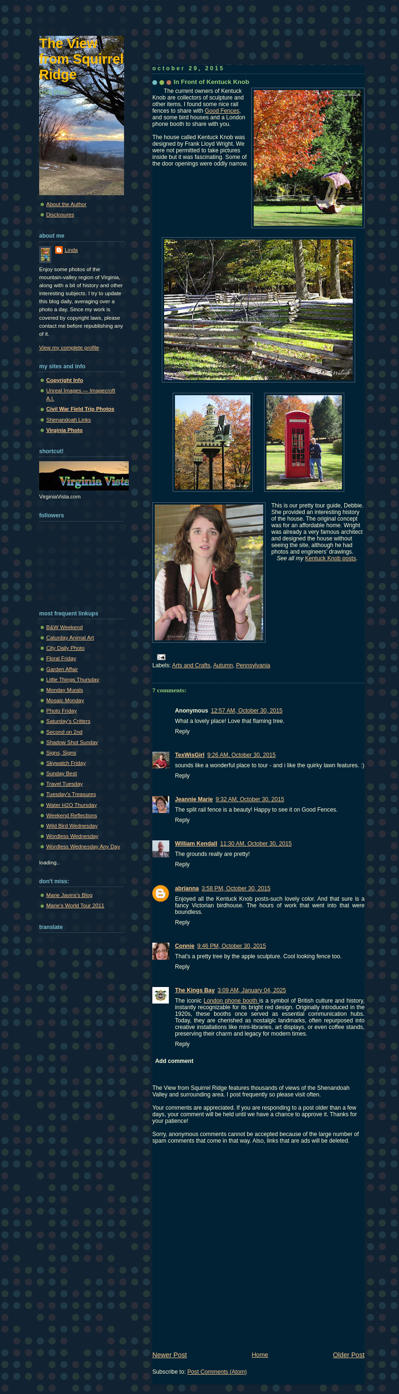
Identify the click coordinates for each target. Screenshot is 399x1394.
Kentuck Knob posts (330, 558)
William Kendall (196, 843)
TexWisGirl (189, 755)
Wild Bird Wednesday (72, 826)
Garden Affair (62, 669)
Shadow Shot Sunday (72, 742)
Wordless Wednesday (72, 836)
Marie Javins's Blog (69, 895)
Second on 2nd (64, 732)
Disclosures (60, 214)
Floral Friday (61, 658)
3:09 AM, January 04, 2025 (251, 990)
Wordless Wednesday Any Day (83, 846)
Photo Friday (61, 711)
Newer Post (169, 1355)
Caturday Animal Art (70, 637)
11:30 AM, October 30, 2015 (256, 843)
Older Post (349, 1355)
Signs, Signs (61, 752)
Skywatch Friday (66, 763)
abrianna (187, 888)
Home (260, 1354)
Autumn (223, 665)
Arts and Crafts (191, 665)
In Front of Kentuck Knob (211, 81)
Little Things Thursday (72, 679)
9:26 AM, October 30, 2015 (241, 755)
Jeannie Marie (194, 799)
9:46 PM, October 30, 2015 (231, 946)
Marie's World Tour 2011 (75, 905)
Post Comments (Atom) (217, 1372)
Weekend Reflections (71, 815)
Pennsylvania (253, 665)
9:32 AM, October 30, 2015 (250, 799)
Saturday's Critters (68, 721)
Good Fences (222, 111)
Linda (71, 250)
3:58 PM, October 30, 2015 (236, 888)
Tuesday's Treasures (71, 794)
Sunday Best (61, 773)
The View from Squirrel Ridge (81, 59)
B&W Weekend (64, 627)
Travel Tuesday (64, 784)
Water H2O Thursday (71, 805)
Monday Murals (64, 690)
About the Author (66, 204)
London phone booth (231, 1000)
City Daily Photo (65, 648)
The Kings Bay (195, 990)
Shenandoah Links (68, 420)
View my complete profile (69, 347)
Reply (182, 731)
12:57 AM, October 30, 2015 (247, 710)
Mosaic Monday (65, 700)
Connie (184, 946)
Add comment (174, 1061)
